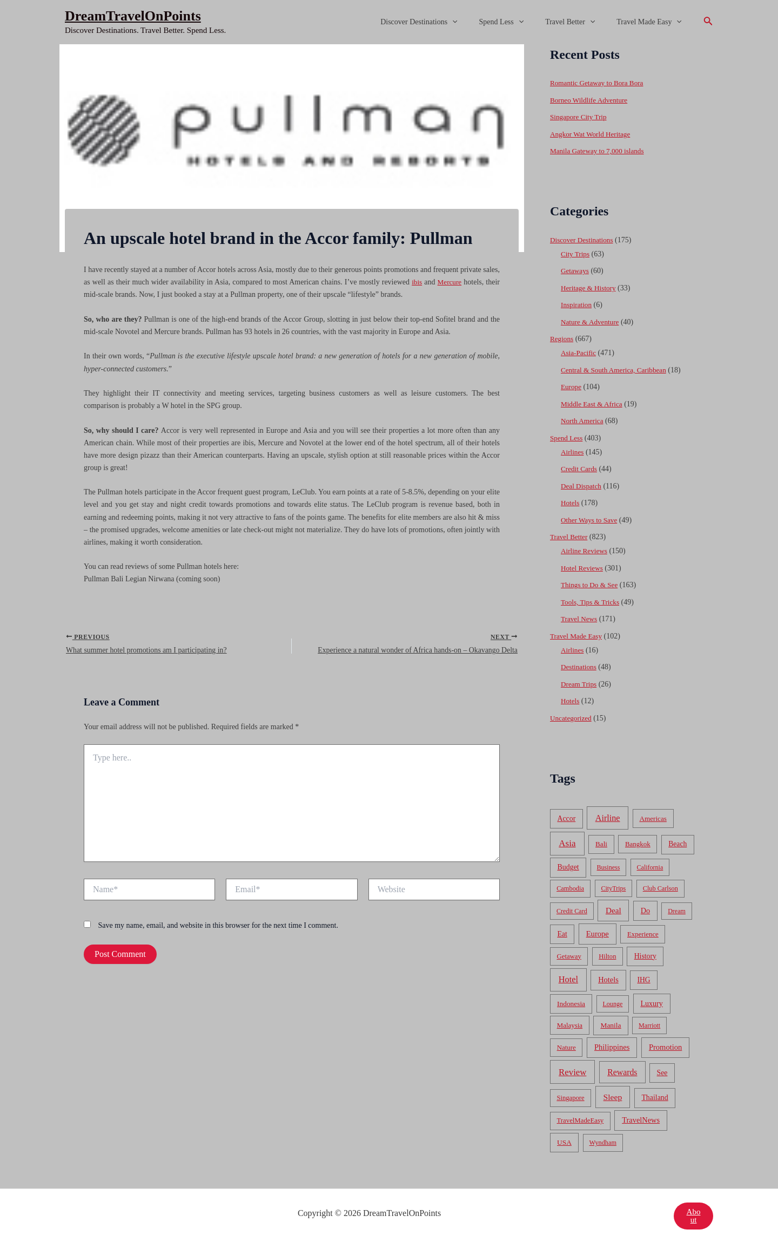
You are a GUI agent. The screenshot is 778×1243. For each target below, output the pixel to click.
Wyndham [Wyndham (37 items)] (602, 1142)
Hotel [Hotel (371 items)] (568, 979)
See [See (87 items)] (662, 1073)
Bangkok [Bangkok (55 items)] (637, 844)
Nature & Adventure (591, 322)
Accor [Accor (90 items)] (566, 818)
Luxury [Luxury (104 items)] (651, 1003)
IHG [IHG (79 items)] (643, 980)
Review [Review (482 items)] (572, 1072)
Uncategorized (572, 718)
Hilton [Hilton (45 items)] (607, 956)
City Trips (576, 254)
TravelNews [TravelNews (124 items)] (641, 1120)
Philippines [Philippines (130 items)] (611, 1047)
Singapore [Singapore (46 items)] (570, 1098)
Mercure (448, 282)
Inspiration (577, 305)
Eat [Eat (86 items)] (562, 934)
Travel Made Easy (652, 22)
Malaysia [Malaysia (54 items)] (569, 1025)
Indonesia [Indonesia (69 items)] (571, 1004)
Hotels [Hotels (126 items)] (608, 979)
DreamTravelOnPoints (133, 16)
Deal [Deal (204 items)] (613, 910)
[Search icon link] (708, 22)
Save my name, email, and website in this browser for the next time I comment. (218, 929)
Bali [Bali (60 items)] (601, 844)
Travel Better (580, 22)
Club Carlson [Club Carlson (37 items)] (660, 888)
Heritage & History (590, 288)
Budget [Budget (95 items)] (568, 867)
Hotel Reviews (583, 568)
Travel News (580, 619)
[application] (475, 22)
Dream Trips (580, 684)
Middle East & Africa (593, 404)
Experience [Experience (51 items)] (643, 934)
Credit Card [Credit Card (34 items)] (571, 911)
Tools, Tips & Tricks (592, 602)
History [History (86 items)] (645, 956)
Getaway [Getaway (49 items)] (569, 956)
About (693, 1216)
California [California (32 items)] (650, 867)
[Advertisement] (389, 125)
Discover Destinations (441, 22)
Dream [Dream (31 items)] (677, 911)
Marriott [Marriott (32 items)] (649, 1025)
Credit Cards (580, 469)
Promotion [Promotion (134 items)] (665, 1047)
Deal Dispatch (582, 486)
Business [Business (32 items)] (608, 867)
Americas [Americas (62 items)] (652, 818)
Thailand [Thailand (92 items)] (654, 1097)
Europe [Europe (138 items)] (597, 933)
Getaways (576, 271)
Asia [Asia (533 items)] (567, 843)
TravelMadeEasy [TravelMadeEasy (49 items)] (580, 1120)
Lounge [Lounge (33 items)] (612, 1004)
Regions (562, 339)
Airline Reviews (585, 551)
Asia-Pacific (579, 353)
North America (583, 421)
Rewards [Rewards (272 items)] (622, 1072)
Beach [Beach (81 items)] (677, 844)
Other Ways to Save (591, 520)
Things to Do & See (591, 585)
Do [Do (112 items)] (645, 910)
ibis (415, 282)
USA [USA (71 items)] (564, 1142)
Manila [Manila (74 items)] (610, 1025)
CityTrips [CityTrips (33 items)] (613, 888)
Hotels (571, 503)
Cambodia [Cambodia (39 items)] (570, 888)
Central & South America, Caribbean (617, 370)
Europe (571, 387)
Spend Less (517, 22)
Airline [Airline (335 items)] (607, 818)
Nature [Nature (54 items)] (566, 1047)
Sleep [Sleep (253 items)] (612, 1097)
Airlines (573, 452)
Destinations (580, 667)
